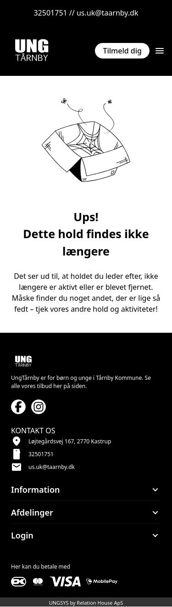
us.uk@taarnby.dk (51, 467)
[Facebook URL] (18, 406)
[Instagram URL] (38, 406)
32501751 (41, 454)
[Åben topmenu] (159, 51)
